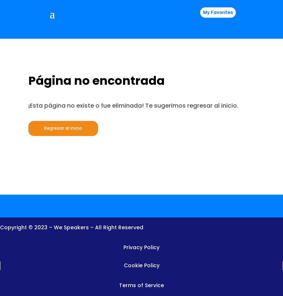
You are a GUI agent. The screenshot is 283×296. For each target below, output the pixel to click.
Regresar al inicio (63, 128)
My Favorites (218, 12)
